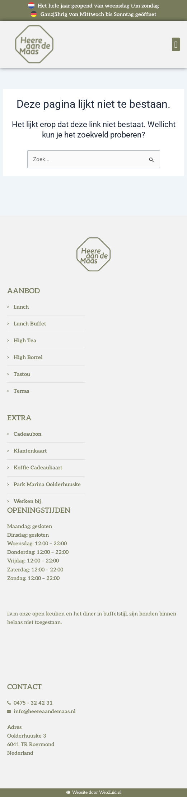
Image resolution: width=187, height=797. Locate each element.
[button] (176, 44)
